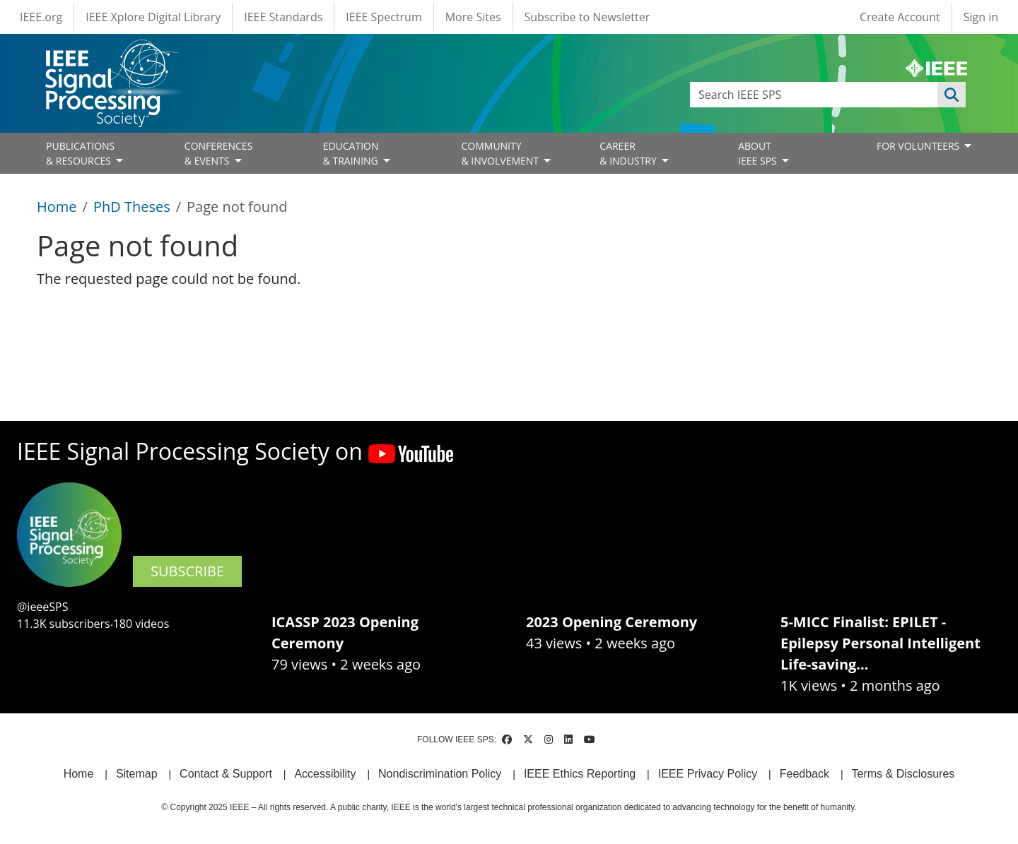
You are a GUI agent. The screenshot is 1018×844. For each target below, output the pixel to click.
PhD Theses (131, 206)
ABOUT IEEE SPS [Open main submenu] (758, 153)
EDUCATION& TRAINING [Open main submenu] (352, 153)
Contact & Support (226, 774)
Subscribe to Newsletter (587, 17)
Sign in (981, 17)
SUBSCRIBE (187, 571)
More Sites (473, 17)
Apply (951, 94)
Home (57, 206)
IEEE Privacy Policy (707, 774)
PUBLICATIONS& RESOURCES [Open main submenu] (80, 153)
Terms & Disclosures (903, 774)
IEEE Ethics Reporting (580, 774)
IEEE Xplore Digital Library (153, 17)
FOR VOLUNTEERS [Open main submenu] (919, 146)
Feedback (804, 774)
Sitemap (137, 774)
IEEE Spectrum (383, 17)
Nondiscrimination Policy (439, 774)
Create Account (900, 17)
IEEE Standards (283, 17)
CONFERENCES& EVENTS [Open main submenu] (219, 153)
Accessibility (325, 774)
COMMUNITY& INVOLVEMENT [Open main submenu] (501, 153)
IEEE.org (41, 17)
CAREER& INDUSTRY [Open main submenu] (629, 153)
